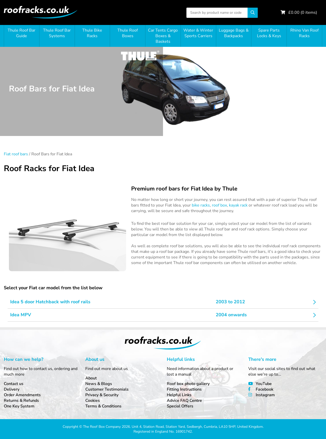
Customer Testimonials (107, 389)
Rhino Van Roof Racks (304, 33)
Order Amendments (22, 395)
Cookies (92, 400)
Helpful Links (179, 395)
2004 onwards (231, 315)
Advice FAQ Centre (184, 400)
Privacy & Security (101, 395)
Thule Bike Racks (92, 33)
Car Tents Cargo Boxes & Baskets (163, 36)
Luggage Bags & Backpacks (234, 33)
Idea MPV (20, 315)
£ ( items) (302, 12)
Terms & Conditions (103, 406)
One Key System (19, 406)
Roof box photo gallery (188, 384)
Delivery (11, 389)
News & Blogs (98, 384)
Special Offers (180, 406)
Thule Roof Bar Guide (21, 33)
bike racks (201, 205)
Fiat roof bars (16, 154)
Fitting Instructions (184, 389)
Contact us (13, 384)
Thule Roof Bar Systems (57, 33)
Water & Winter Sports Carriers (198, 33)
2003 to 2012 (230, 302)
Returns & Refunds (21, 400)
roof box (219, 205)
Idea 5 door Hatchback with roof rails (50, 302)
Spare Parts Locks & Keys (269, 33)
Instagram (265, 395)
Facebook (264, 389)
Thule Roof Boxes (127, 33)
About (91, 378)
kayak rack (238, 205)
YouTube (264, 384)
